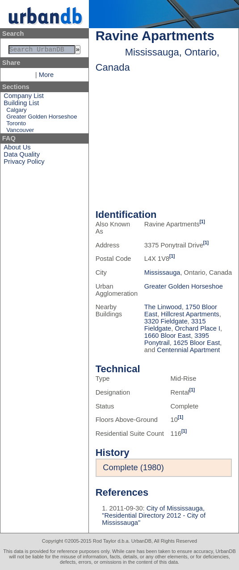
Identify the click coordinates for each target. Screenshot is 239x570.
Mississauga (162, 272)
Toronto (16, 125)
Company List (24, 97)
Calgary (16, 111)
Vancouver (20, 131)
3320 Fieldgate (166, 321)
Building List (21, 104)
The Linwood (163, 307)
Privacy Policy (24, 163)
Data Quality (22, 156)
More (46, 76)
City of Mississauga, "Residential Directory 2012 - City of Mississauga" (153, 515)
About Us (17, 149)
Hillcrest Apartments (190, 314)
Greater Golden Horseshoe (41, 118)
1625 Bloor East (196, 342)
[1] (202, 221)
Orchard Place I (197, 328)
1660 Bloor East (167, 335)
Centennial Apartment (188, 349)
